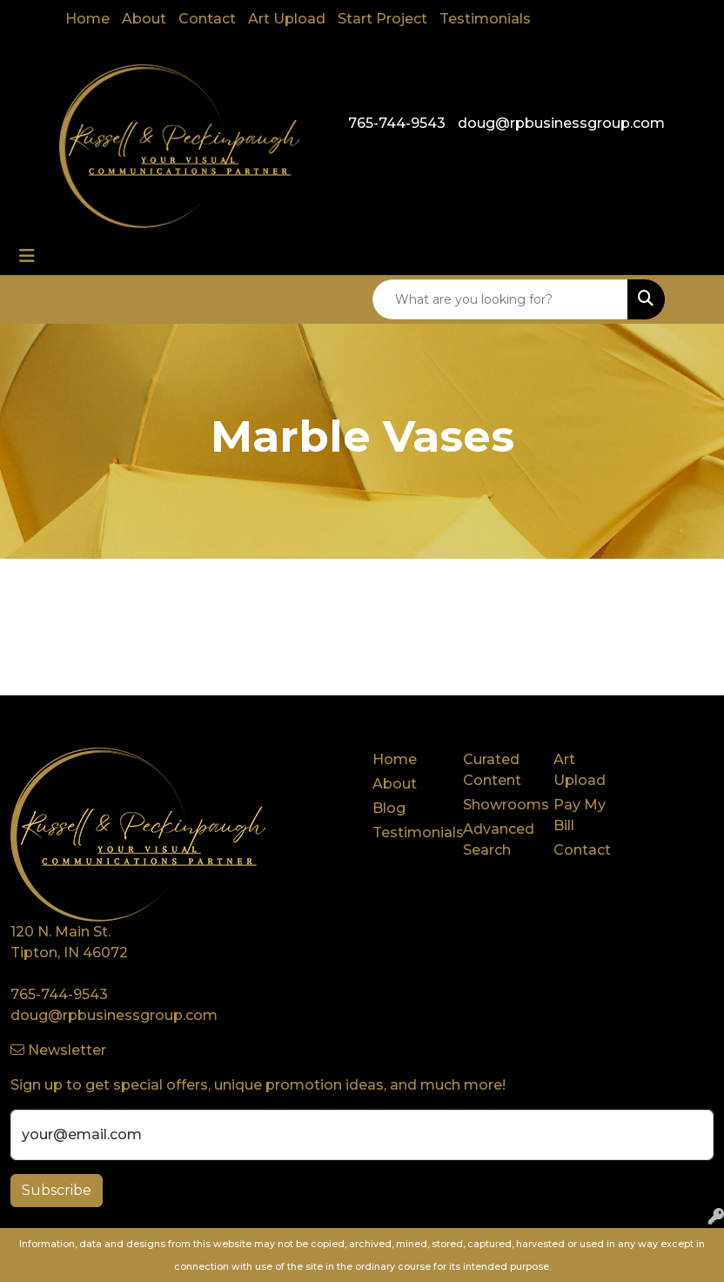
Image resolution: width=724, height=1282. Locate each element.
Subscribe (56, 1190)
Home (87, 18)
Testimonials (485, 18)
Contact (207, 18)
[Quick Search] (500, 299)
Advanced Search (498, 839)
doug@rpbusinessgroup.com (561, 123)
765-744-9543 (397, 123)
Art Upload (286, 18)
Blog (389, 808)
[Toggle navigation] (27, 256)
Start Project (382, 18)
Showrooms (498, 804)
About (144, 18)
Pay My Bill (579, 815)
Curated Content (492, 770)
